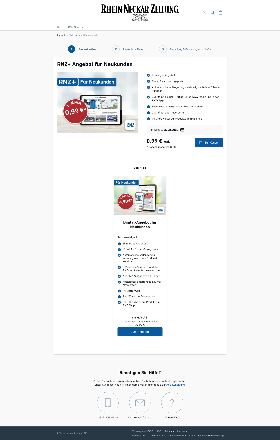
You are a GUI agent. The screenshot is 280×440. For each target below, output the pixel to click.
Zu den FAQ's (172, 405)
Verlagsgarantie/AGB (142, 431)
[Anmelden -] (204, 12)
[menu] (140, 27)
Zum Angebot (146, 331)
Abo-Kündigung (175, 384)
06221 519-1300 (108, 405)
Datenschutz (138, 435)
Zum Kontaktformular (140, 405)
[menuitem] (59, 27)
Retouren (169, 431)
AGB (159, 431)
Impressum (182, 431)
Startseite (61, 35)
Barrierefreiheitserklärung (211, 435)
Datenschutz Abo (157, 435)
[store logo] (140, 12)
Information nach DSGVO (182, 435)
